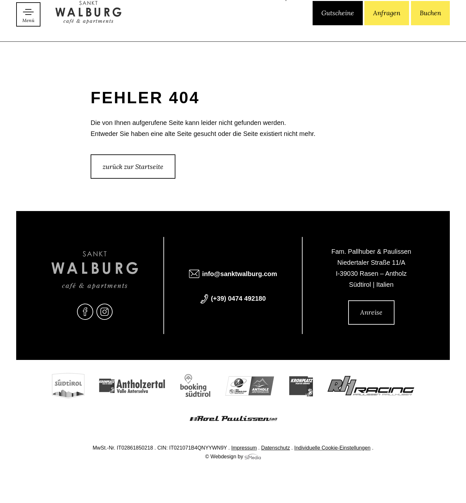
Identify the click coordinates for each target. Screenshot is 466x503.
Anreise (371, 312)
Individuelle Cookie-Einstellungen (332, 448)
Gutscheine (337, 28)
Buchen (430, 28)
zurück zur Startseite (133, 166)
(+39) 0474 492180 (238, 299)
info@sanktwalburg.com (239, 274)
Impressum (244, 448)
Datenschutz (275, 448)
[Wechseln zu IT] (282, 29)
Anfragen (386, 28)
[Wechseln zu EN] (293, 29)
